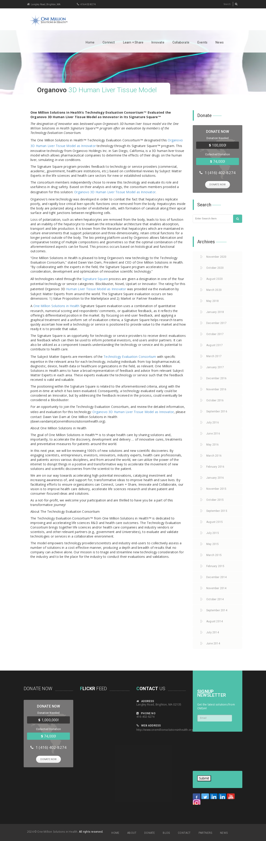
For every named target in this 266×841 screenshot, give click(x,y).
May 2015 (212, 543)
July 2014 (212, 632)
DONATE (149, 832)
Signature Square (95, 279)
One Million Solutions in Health (56, 306)
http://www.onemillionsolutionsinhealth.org (164, 729)
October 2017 (215, 333)
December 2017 (216, 322)
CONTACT (184, 832)
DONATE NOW (217, 184)
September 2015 (216, 510)
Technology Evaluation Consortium (129, 356)
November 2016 (216, 389)
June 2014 (213, 643)
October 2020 (215, 267)
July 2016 (212, 422)
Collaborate (180, 42)
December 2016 (216, 377)
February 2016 (215, 466)
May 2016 (212, 444)
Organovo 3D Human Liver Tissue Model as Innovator (115, 192)
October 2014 (215, 598)
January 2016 (215, 477)
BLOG (166, 832)
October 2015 (215, 499)
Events (202, 42)
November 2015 (216, 488)
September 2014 (216, 609)
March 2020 (214, 289)
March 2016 (214, 455)
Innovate (157, 42)
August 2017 (214, 344)
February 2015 (215, 565)
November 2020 (216, 256)
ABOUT (131, 832)
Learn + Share (133, 42)
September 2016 (216, 411)
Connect (109, 42)
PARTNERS (205, 832)
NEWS (224, 832)
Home (90, 42)
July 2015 (212, 532)
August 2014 (214, 621)
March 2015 (214, 554)
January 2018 (215, 311)
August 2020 (214, 278)
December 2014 (216, 576)
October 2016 (215, 400)
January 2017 (215, 366)
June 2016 (213, 433)
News (220, 42)
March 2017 (214, 355)
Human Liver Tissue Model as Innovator (96, 289)
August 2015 (214, 521)
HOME (115, 832)
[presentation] (211, 749)
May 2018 (212, 300)
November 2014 (216, 587)
